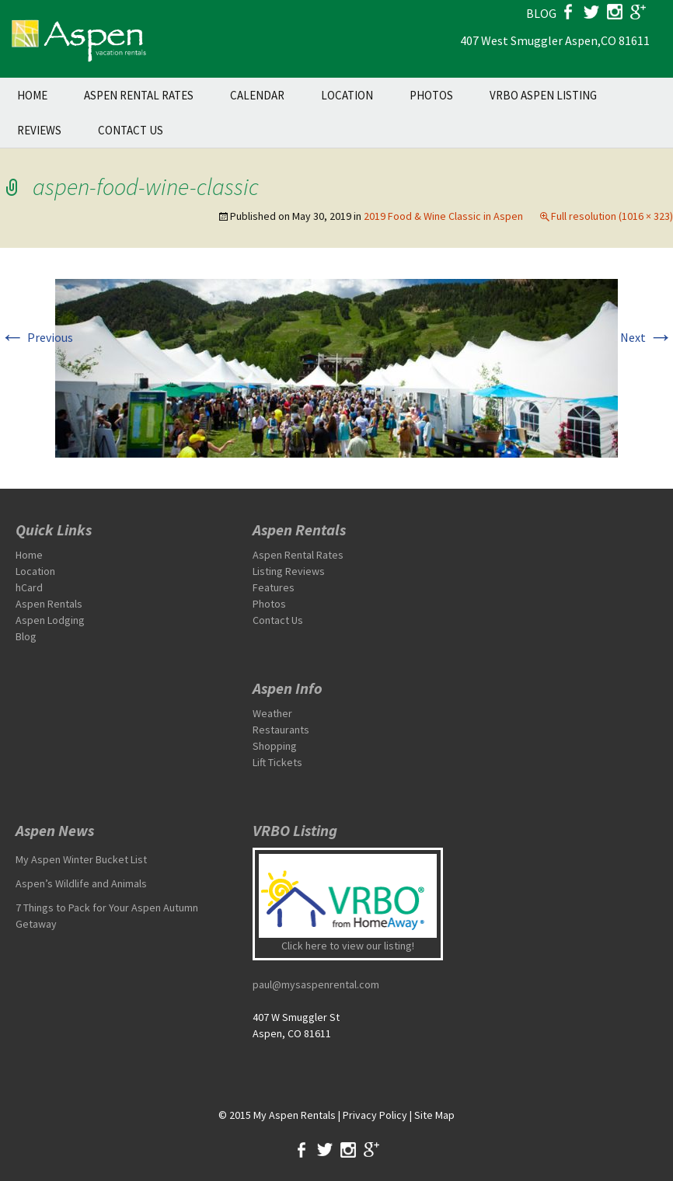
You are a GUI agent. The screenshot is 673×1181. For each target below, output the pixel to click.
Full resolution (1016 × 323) (612, 216)
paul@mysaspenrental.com (316, 984)
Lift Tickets (277, 762)
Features (274, 587)
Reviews (39, 130)
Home (32, 95)
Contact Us (130, 130)
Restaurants (281, 730)
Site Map (434, 1115)
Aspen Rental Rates (139, 95)
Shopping (275, 746)
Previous (36, 337)
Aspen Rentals (49, 604)
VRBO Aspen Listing (543, 95)
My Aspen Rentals (294, 1115)
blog (541, 13)
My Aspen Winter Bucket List (81, 859)
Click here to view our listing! (347, 946)
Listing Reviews (289, 571)
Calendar (257, 95)
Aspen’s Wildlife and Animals (81, 883)
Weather (272, 713)
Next (646, 337)
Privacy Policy (375, 1115)
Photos (431, 95)
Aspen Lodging (50, 620)
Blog (26, 636)
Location (347, 95)
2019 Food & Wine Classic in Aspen (443, 216)
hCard (29, 587)
